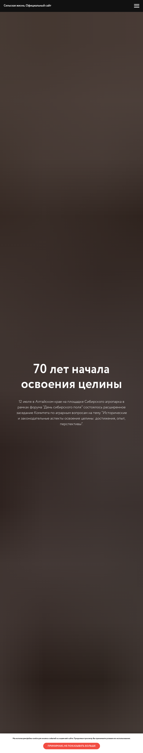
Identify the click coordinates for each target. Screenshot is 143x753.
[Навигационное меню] (136, 6)
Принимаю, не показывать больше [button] (72, 746)
